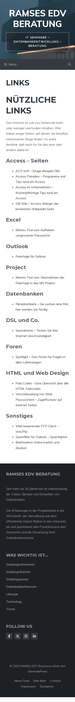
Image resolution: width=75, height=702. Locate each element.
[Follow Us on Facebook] (9, 636)
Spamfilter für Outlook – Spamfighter (41, 437)
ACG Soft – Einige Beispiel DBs (38, 171)
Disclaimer (47, 686)
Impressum (28, 686)
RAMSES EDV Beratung (37, 18)
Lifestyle (12, 594)
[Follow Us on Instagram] (26, 636)
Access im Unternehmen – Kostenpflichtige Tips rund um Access (37, 192)
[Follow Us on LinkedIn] (34, 636)
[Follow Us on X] (17, 636)
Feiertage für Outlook (31, 256)
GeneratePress (37, 671)
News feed (21, 681)
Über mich (39, 681)
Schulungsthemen (18, 572)
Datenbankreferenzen (21, 587)
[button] (69, 64)
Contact (55, 681)
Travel (10, 609)
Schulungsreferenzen (20, 564)
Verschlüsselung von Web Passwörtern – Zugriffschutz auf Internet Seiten (39, 399)
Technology (14, 602)
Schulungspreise (17, 579)
